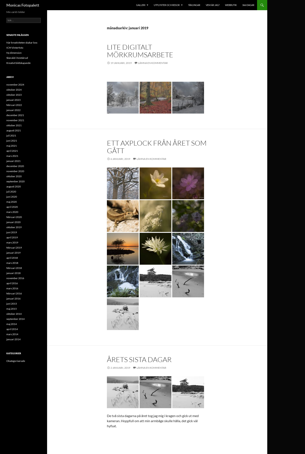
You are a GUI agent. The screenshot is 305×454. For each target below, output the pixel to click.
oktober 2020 (14, 176)
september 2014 (15, 318)
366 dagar (248, 5)
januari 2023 (13, 99)
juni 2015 (11, 303)
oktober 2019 (14, 227)
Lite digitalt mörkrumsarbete (140, 51)
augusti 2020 (13, 186)
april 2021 (12, 150)
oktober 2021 (14, 125)
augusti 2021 (13, 130)
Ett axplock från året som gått (157, 147)
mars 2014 (12, 334)
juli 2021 (11, 135)
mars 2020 (12, 212)
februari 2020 (14, 217)
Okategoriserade (15, 361)
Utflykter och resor (167, 5)
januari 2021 (13, 161)
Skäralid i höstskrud (17, 57)
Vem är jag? (213, 5)
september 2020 (15, 181)
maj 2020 (11, 201)
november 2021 (15, 120)
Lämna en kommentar (153, 63)
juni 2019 (11, 232)
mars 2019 (12, 242)
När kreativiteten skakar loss (21, 42)
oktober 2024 (14, 89)
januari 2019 (13, 252)
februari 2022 (14, 105)
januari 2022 (13, 110)
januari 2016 (13, 298)
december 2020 (15, 166)
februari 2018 (14, 268)
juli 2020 (11, 191)
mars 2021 (12, 155)
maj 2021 (11, 145)
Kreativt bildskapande (18, 63)
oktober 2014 (14, 313)
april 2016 (12, 283)
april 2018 (12, 257)
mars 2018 (12, 262)
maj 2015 (11, 308)
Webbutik (231, 5)
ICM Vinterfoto (14, 47)
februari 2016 (14, 293)
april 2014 (12, 329)
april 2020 (12, 206)
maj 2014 (11, 324)
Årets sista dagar (139, 359)
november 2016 (15, 278)
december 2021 (15, 115)
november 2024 (15, 84)
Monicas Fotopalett (22, 5)
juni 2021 (11, 140)
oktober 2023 (14, 94)
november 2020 (15, 171)
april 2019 (12, 237)
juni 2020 (11, 196)
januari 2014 (13, 339)
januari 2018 (13, 273)
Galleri (140, 5)
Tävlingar (194, 5)
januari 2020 (13, 222)
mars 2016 (12, 288)
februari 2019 (14, 247)
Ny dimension (14, 52)
